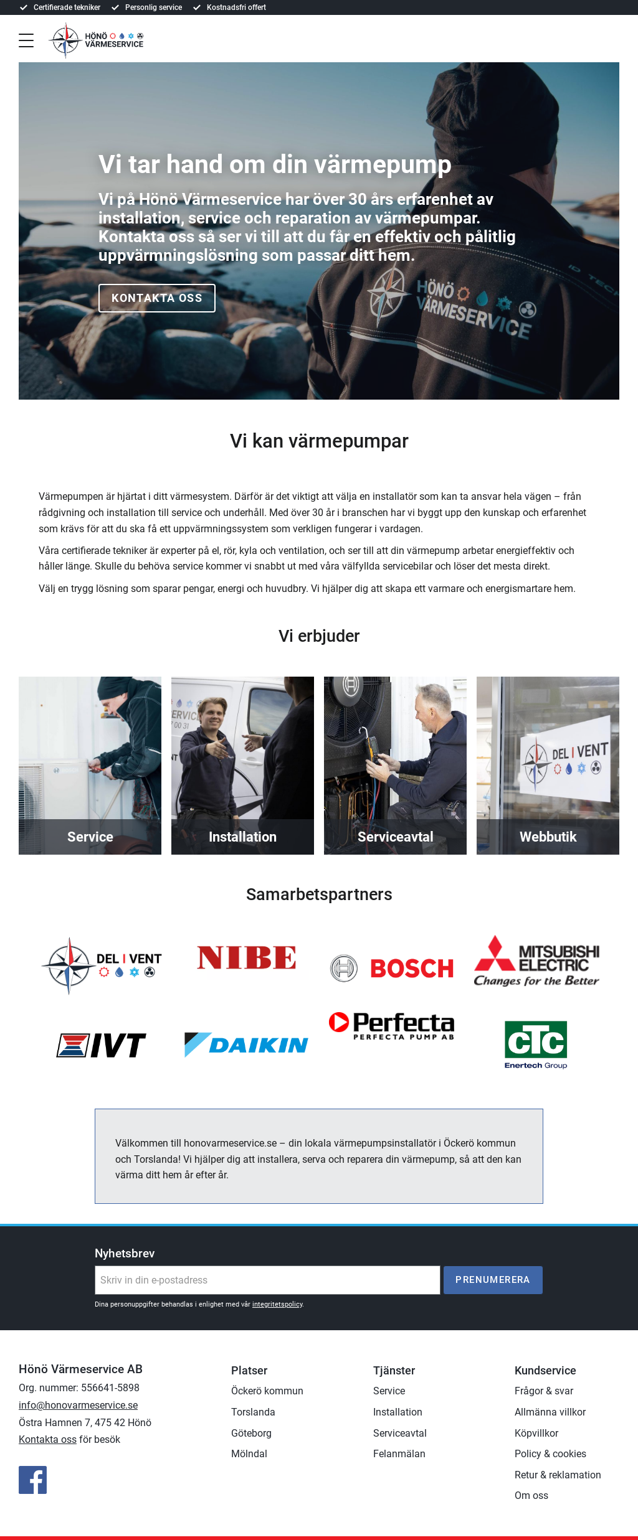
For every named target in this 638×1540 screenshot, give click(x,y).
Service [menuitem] (389, 1391)
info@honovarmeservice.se (78, 1405)
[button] (26, 39)
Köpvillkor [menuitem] (536, 1433)
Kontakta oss (157, 297)
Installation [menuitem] (397, 1412)
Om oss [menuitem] (531, 1495)
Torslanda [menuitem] (253, 1412)
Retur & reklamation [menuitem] (558, 1475)
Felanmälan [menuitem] (399, 1454)
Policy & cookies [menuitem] (550, 1454)
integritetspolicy (277, 1304)
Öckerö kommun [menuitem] (267, 1391)
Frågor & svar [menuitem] (544, 1391)
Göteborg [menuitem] (251, 1433)
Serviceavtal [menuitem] (400, 1433)
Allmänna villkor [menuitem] (550, 1412)
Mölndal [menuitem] (249, 1454)
